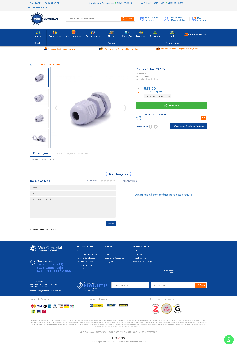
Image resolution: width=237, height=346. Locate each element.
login (38, 3)
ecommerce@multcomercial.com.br (45, 291)
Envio (107, 254)
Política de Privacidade (87, 254)
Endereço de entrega (142, 261)
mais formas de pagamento (157, 96)
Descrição (40, 153)
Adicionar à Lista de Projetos (189, 126)
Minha (177, 18)
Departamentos (197, 34)
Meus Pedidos (139, 258)
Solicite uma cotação (36, 7)
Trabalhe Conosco (85, 261)
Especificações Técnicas (71, 153)
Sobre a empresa (84, 251)
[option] (39, 77)
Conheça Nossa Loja (86, 265)
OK (203, 118)
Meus (178, 20)
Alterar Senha (139, 254)
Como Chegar (83, 269)
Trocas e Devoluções (86, 258)
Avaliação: (140, 79)
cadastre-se (52, 3)
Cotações (109, 261)
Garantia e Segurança (114, 258)
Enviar (111, 223)
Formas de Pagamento (115, 251)
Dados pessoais (140, 251)
